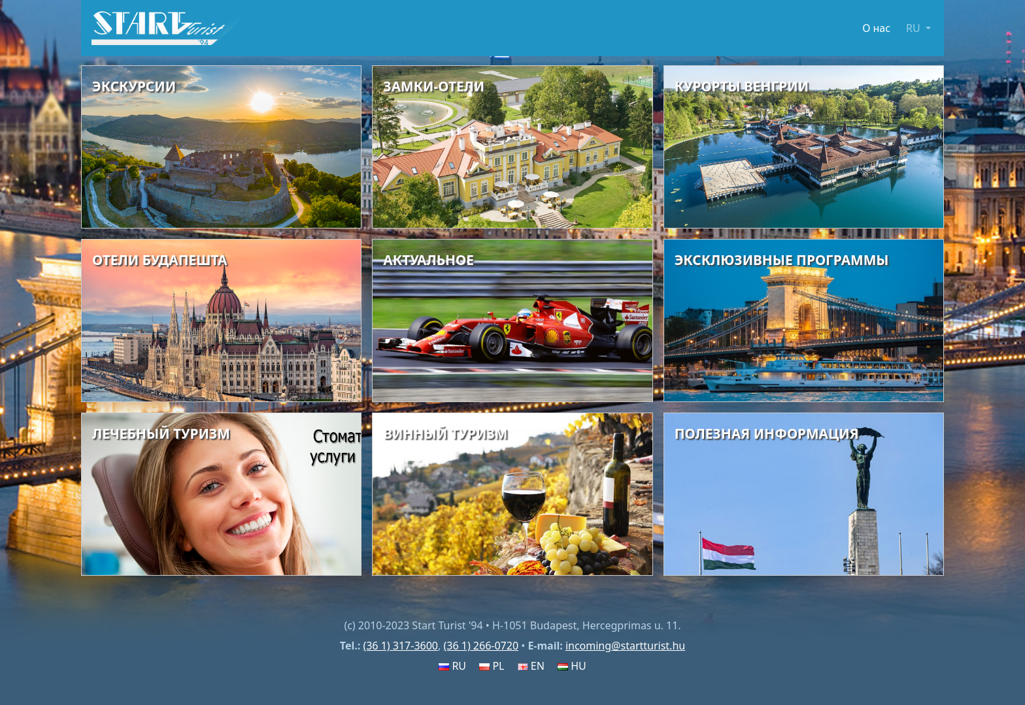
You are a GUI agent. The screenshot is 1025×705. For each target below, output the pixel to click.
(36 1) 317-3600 (400, 645)
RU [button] (914, 28)
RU (452, 666)
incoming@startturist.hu (625, 645)
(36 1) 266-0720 (480, 645)
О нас (876, 28)
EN (531, 666)
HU (572, 666)
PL (491, 666)
